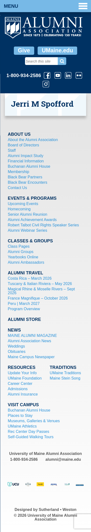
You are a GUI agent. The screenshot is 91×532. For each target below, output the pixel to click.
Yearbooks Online (23, 257)
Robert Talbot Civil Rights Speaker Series (43, 225)
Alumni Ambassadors (26, 262)
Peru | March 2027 (24, 304)
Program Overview (24, 309)
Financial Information (26, 161)
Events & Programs (32, 198)
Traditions (63, 367)
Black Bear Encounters (27, 182)
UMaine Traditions (65, 373)
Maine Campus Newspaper (31, 357)
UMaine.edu (57, 50)
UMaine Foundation (25, 378)
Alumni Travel (25, 272)
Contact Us (17, 188)
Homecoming (19, 209)
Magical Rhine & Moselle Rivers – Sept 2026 (41, 291)
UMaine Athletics (22, 426)
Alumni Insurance (23, 394)
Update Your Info (22, 373)
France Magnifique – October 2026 (38, 298)
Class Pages (19, 246)
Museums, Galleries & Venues (34, 421)
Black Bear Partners (25, 177)
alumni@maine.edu (63, 459)
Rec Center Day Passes (28, 431)
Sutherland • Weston (58, 510)
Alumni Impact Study (25, 156)
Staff (12, 150)
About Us (19, 134)
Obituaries (16, 351)
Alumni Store (24, 319)
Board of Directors (23, 145)
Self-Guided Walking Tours (31, 437)
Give (24, 50)
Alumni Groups (20, 252)
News (14, 330)
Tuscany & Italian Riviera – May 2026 (40, 284)
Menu (45, 6)
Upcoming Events (23, 204)
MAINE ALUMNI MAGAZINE (32, 335)
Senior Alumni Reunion (27, 214)
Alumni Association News (29, 341)
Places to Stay (20, 415)
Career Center (20, 383)
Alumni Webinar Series (27, 230)
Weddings (16, 346)
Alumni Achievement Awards (32, 220)
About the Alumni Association (33, 140)
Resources (21, 367)
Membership (18, 172)
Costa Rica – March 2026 (30, 278)
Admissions (18, 389)
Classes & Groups (30, 240)
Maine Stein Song (65, 378)
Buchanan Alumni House (29, 166)
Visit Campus (23, 404)
